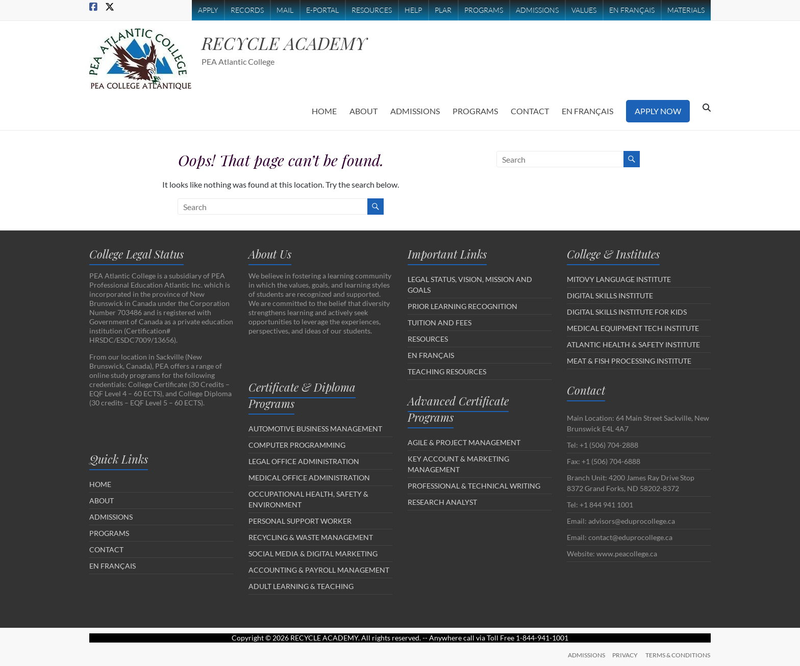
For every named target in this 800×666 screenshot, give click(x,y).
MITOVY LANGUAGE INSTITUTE (619, 279)
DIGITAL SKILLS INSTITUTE (610, 295)
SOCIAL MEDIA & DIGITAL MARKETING (313, 553)
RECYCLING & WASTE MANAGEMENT (310, 537)
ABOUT (363, 111)
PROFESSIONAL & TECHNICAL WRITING (474, 485)
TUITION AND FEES (439, 322)
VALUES (583, 10)
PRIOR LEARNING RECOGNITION (462, 306)
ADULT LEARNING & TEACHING (301, 586)
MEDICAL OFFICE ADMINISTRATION (309, 477)
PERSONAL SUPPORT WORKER (300, 521)
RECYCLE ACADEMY (289, 43)
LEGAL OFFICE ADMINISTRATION (303, 461)
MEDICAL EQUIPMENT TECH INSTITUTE (633, 328)
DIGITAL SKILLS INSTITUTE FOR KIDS (627, 312)
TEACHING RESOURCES (447, 371)
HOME (324, 111)
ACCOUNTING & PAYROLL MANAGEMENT (318, 570)
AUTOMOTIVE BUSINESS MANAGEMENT (315, 428)
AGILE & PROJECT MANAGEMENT (464, 442)
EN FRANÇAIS (632, 10)
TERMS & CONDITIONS (678, 654)
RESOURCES (372, 10)
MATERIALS (686, 10)
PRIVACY (625, 654)
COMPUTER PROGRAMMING (296, 445)
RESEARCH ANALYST (442, 502)
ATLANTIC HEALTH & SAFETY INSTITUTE (633, 344)
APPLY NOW (658, 111)
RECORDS (247, 10)
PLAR (443, 10)
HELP (413, 10)
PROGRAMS (483, 10)
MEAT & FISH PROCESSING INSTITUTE (629, 360)
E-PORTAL (322, 10)
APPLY (208, 10)
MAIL (285, 10)
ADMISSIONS (537, 10)
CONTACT (530, 111)
